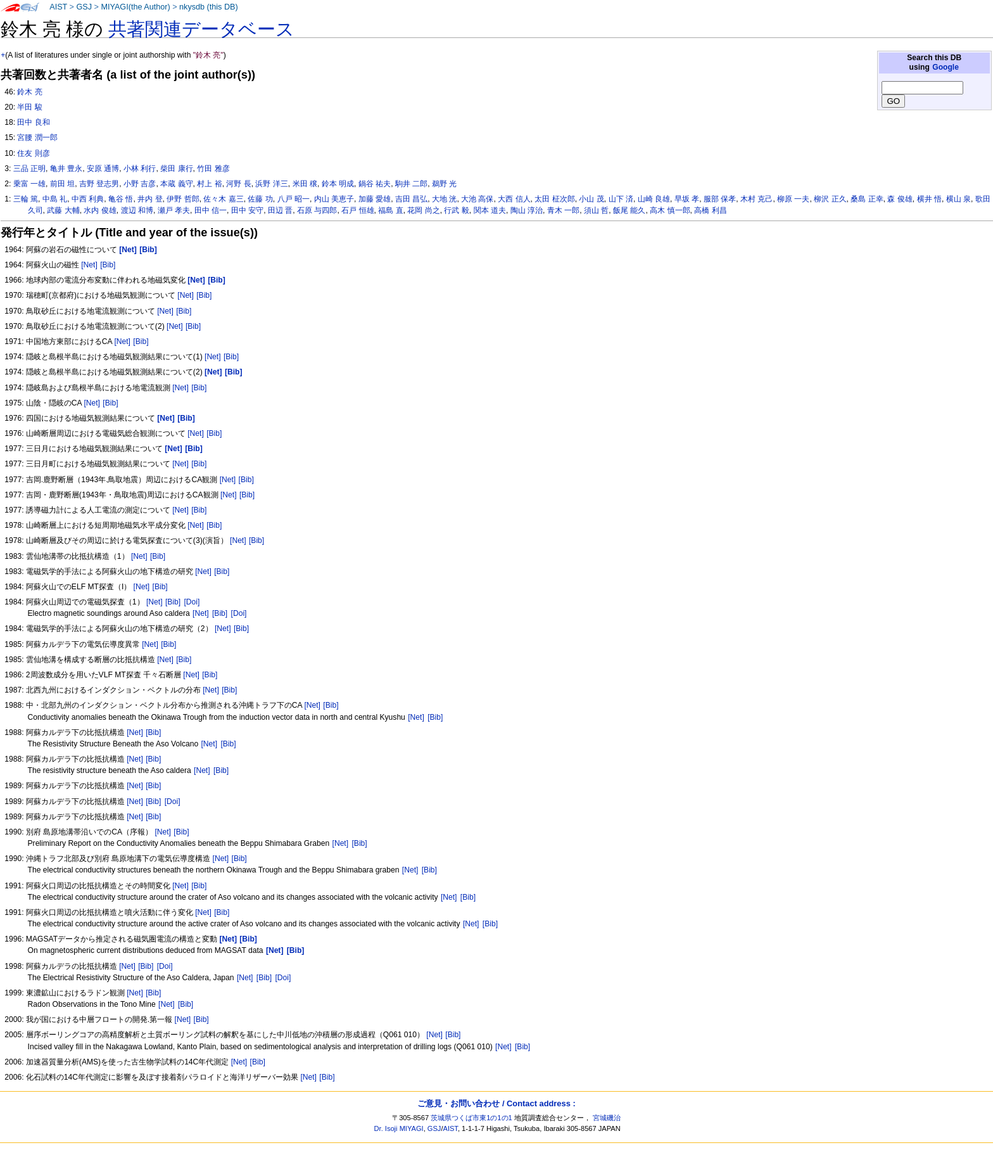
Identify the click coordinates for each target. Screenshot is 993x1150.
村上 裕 (209, 183)
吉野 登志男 (99, 183)
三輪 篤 (25, 199)
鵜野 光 (444, 183)
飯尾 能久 (629, 210)
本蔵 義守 (176, 183)
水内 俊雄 (100, 210)
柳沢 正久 (830, 199)
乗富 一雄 (29, 183)
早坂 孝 (686, 199)
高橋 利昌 (710, 210)
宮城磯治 (607, 1117)
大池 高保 (477, 199)
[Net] (89, 264)
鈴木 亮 (29, 91)
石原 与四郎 (317, 210)
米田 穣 (305, 183)
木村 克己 (756, 199)
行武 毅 (456, 210)
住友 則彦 (33, 153)
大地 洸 (444, 199)
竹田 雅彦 (213, 168)
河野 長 (238, 183)
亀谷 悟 (120, 199)
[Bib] (107, 264)
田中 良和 (33, 122)
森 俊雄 (899, 199)
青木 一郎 (563, 210)
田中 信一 (210, 210)
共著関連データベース (201, 29)
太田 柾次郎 (554, 199)
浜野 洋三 (271, 183)
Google (945, 67)
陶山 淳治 (526, 210)
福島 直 (390, 210)
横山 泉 (958, 199)
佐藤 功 (260, 199)
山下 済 (621, 199)
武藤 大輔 (63, 210)
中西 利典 (88, 199)
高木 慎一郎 (670, 210)
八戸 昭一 (293, 199)
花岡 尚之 (423, 210)
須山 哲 (596, 210)
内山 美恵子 (334, 199)
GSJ (84, 7)
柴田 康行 (176, 168)
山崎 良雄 (654, 199)
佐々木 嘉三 (223, 199)
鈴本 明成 (338, 183)
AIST (58, 7)
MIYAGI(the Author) (135, 7)
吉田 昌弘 (411, 199)
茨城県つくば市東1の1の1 (471, 1117)
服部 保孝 (720, 199)
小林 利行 (139, 168)
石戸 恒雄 (357, 210)
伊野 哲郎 (183, 199)
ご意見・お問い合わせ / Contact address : (496, 1103)
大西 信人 (514, 199)
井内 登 (149, 199)
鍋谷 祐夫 (374, 183)
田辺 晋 (280, 210)
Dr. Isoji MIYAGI (399, 1128)
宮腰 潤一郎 (37, 137)
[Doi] (191, 601)
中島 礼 (54, 199)
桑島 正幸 (867, 199)
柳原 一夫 (793, 199)
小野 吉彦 (139, 183)
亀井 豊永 (66, 168)
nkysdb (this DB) (208, 7)
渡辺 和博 (137, 210)
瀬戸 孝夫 (174, 210)
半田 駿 (29, 107)
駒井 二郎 (411, 183)
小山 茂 (591, 199)
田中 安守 (247, 210)
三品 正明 (29, 168)
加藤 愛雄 (374, 199)
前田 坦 (62, 183)
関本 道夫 (490, 210)
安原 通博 (103, 168)
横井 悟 (929, 199)
